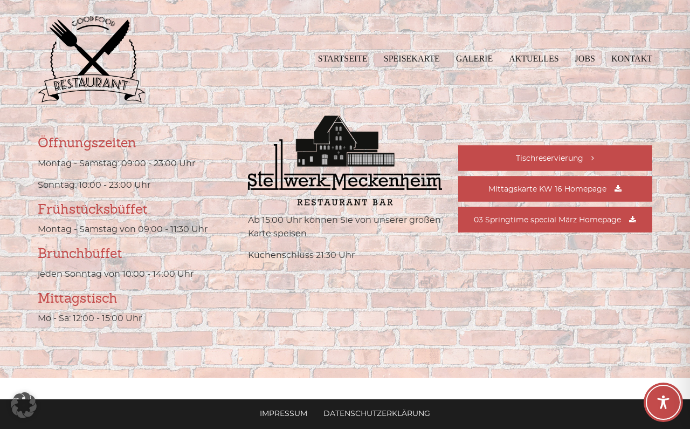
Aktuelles (533, 58)
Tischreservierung (549, 158)
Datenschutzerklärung (376, 414)
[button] (23, 405)
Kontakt (631, 58)
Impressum (283, 414)
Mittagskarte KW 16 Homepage (547, 189)
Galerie (474, 58)
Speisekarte (412, 58)
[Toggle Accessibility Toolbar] (663, 402)
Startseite (343, 58)
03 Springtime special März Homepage (547, 220)
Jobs (585, 58)
